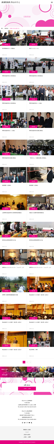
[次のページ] (30, 362)
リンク (27, 432)
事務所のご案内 (27, 429)
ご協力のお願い (27, 434)
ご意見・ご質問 (27, 388)
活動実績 (6, 44)
